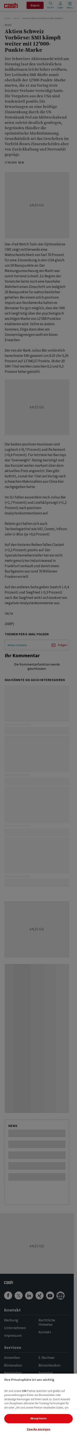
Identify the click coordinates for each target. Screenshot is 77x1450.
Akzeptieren (38, 1418)
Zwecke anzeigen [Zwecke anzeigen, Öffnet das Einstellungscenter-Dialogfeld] (38, 1429)
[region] (38, 1412)
